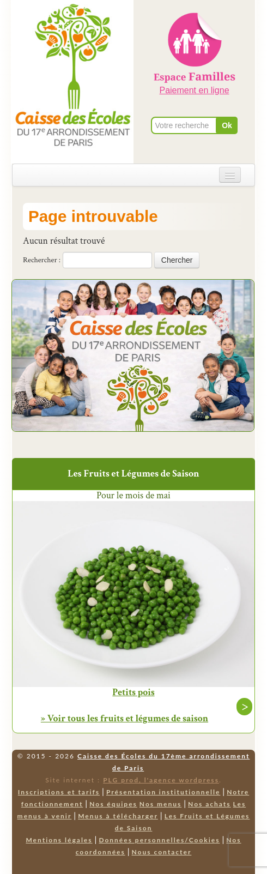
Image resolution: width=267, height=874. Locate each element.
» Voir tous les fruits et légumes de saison (124, 718)
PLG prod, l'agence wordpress (161, 780)
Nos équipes (113, 804)
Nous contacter (162, 852)
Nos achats (209, 804)
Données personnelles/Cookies (159, 840)
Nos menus (160, 804)
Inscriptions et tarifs (59, 792)
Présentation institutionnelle (163, 792)
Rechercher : (41, 260)
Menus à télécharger (118, 816)
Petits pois (133, 692)
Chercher (177, 260)
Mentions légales (59, 840)
